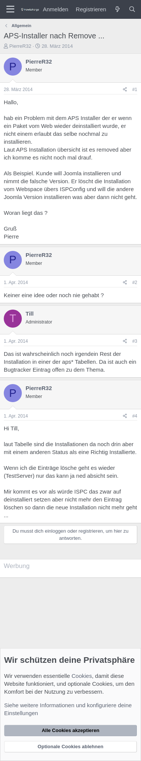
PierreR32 (20, 46)
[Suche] (132, 9)
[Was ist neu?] (117, 9)
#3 (134, 341)
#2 (134, 282)
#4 (134, 416)
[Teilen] (125, 89)
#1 (134, 89)
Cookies (81, 676)
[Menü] (10, 9)
